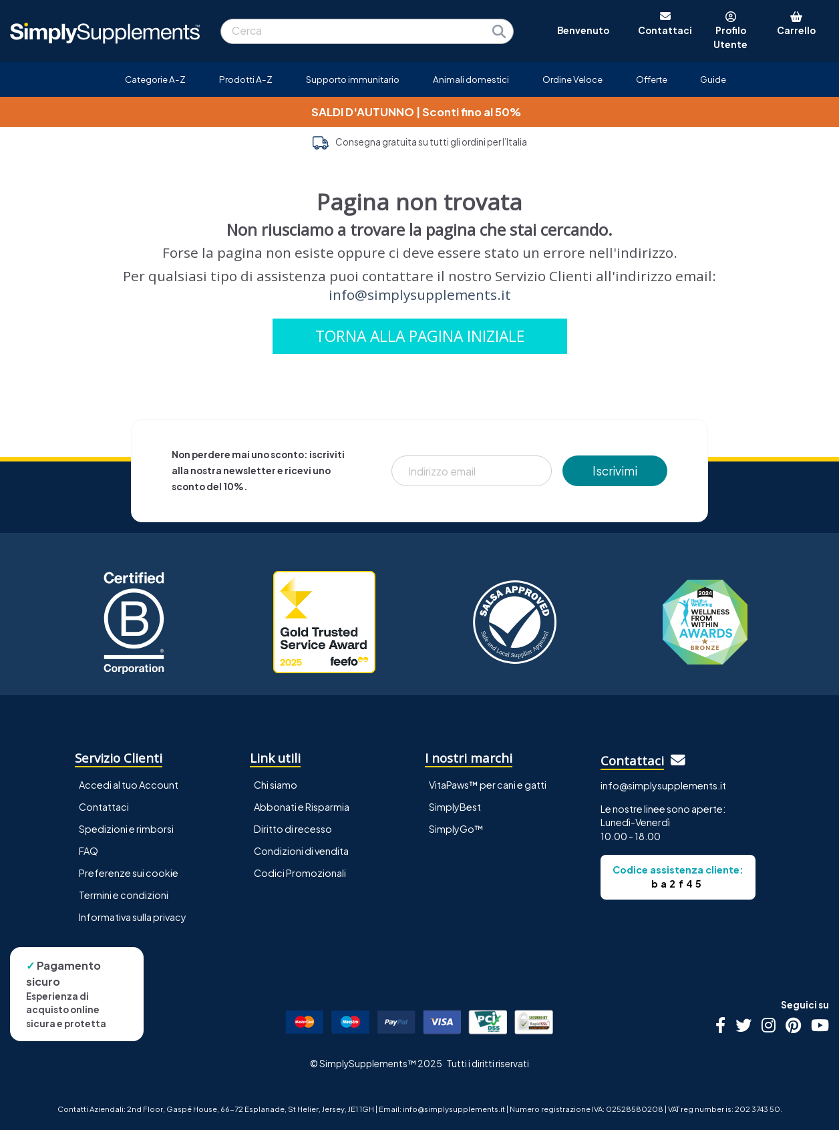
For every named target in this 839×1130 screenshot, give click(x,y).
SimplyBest (455, 807)
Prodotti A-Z (246, 79)
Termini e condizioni (123, 895)
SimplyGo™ (456, 829)
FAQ (88, 851)
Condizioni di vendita (301, 851)
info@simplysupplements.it (420, 294)
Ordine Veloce (572, 79)
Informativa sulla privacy (132, 917)
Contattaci (104, 807)
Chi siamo (275, 785)
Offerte (651, 79)
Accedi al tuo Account (128, 785)
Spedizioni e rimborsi (126, 829)
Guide (713, 79)
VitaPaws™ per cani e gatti (487, 785)
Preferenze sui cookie (128, 873)
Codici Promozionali (300, 873)
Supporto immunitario (352, 79)
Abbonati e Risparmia (301, 807)
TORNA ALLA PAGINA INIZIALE (419, 336)
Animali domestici (471, 79)
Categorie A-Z (155, 79)
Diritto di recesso (293, 829)
